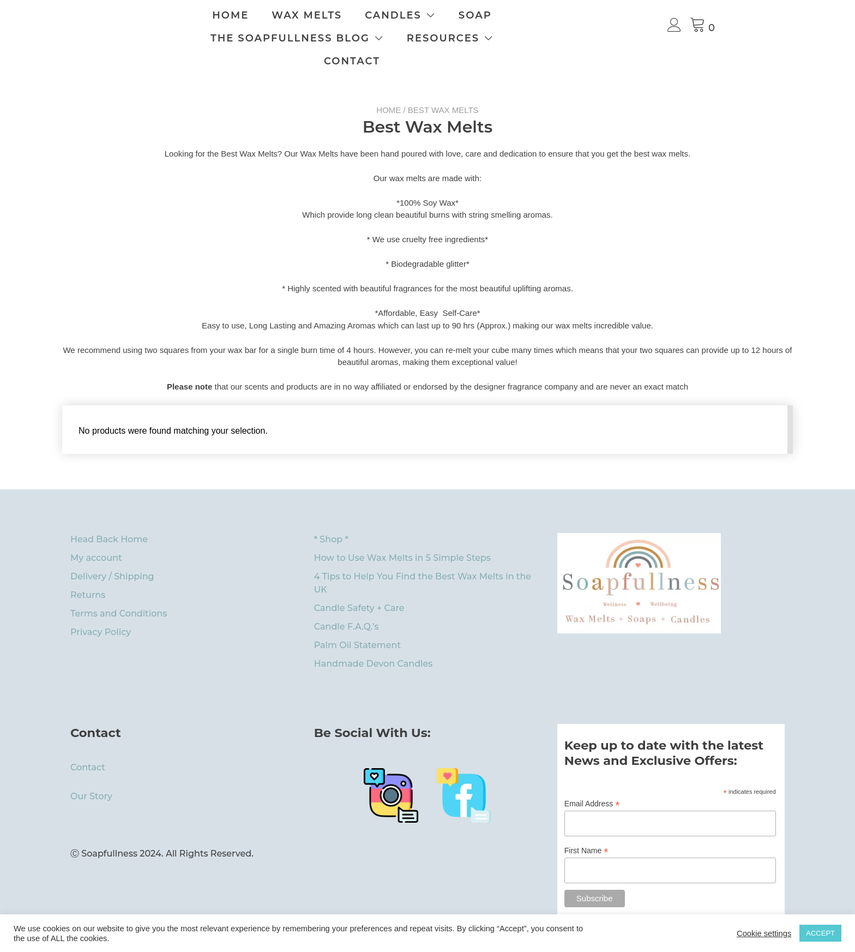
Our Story (91, 773)
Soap (541, 15)
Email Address (592, 781)
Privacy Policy (100, 609)
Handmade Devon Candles (373, 641)
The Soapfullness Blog (316, 38)
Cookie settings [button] (764, 933)
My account (96, 535)
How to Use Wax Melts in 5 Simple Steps (402, 535)
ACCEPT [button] (820, 933)
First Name (586, 828)
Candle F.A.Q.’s (346, 603)
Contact (571, 38)
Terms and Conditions (118, 590)
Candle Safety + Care (359, 585)
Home (296, 15)
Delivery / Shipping (112, 553)
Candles (459, 15)
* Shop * (331, 516)
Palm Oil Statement (357, 622)
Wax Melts (373, 15)
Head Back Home (109, 516)
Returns (87, 572)
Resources (469, 38)
